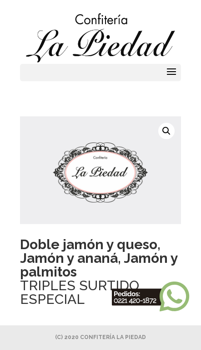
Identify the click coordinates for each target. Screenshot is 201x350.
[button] (166, 131)
